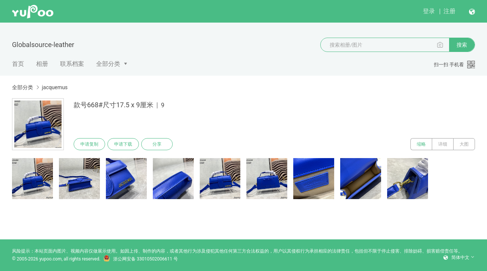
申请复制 (89, 144)
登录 (429, 11)
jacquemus (55, 87)
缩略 (421, 144)
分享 (156, 144)
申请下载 (123, 144)
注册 (449, 11)
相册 (42, 63)
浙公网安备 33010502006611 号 (140, 259)
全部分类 (108, 63)
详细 (442, 144)
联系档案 (72, 63)
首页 (18, 63)
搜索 (462, 45)
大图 (464, 144)
